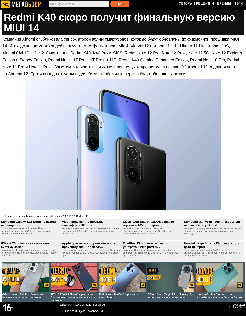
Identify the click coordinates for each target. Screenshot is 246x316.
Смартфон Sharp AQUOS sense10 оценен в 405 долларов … (148, 223)
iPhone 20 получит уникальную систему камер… (25, 245)
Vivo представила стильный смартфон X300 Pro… (83, 223)
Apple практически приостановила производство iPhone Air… (88, 245)
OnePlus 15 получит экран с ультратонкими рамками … (144, 245)
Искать (119, 4)
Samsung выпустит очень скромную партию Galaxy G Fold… (212, 223)
